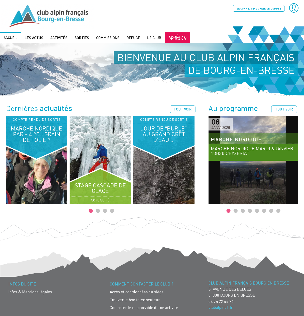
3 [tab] (105, 210)
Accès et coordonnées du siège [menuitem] (137, 291)
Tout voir (183, 109)
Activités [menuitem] (58, 37)
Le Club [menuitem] (154, 37)
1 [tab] (90, 210)
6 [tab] (264, 210)
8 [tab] (278, 210)
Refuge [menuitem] (133, 37)
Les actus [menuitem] (34, 37)
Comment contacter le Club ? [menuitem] (141, 283)
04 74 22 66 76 (221, 300)
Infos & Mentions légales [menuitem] (30, 291)
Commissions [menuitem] (107, 37)
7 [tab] (271, 210)
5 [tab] (257, 210)
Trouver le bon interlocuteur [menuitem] (135, 299)
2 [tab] (97, 210)
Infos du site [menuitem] (22, 283)
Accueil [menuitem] (11, 37)
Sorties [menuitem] (82, 37)
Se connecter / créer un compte (259, 8)
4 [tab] (112, 210)
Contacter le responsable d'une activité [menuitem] (144, 307)
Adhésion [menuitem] (177, 37)
